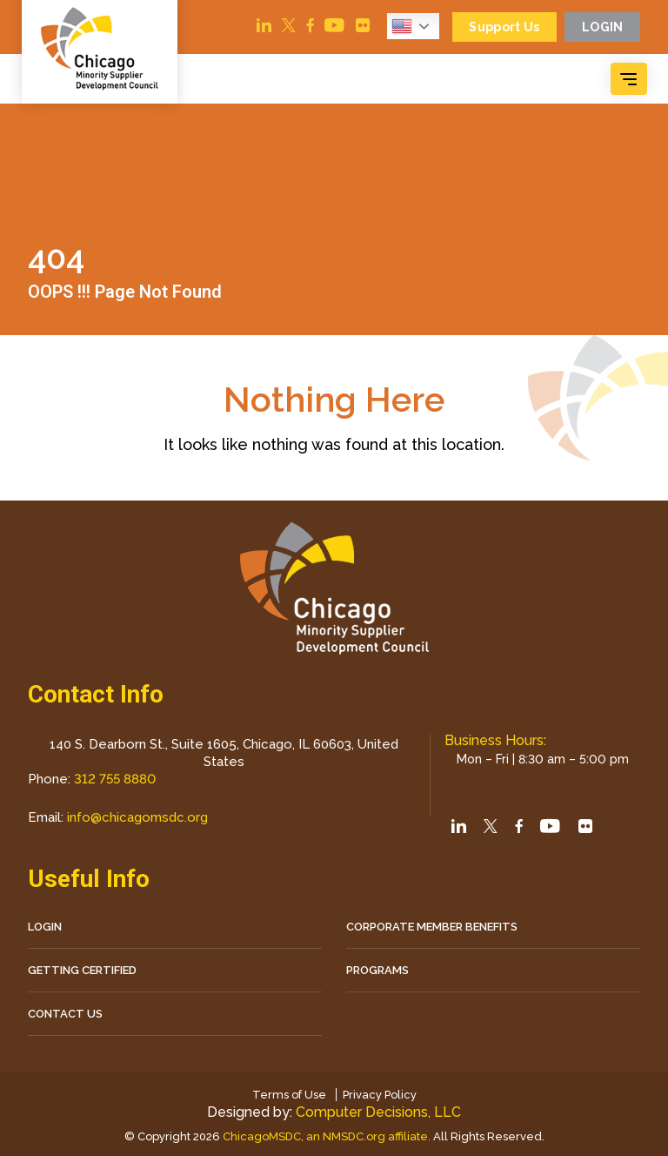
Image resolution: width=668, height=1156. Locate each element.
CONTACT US (65, 1013)
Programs (377, 970)
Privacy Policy (380, 1094)
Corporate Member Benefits (432, 926)
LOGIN (45, 926)
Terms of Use (289, 1094)
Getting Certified (82, 970)
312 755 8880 (115, 779)
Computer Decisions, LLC (378, 1112)
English (401, 26)
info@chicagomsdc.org (137, 817)
